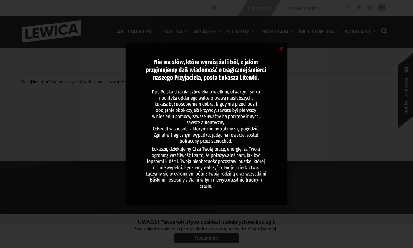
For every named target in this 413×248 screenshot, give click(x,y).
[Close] (281, 48)
